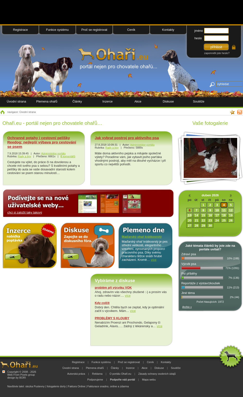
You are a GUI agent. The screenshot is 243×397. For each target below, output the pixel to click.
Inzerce (108, 101)
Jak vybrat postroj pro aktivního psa (127, 138)
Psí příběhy (189, 273)
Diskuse (168, 101)
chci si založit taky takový (24, 212)
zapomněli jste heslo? (217, 53)
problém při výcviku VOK (113, 287)
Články (77, 101)
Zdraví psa (188, 254)
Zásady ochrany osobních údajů (157, 373)
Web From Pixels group (21, 374)
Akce (137, 101)
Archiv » (187, 306)
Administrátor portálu (53, 153)
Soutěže (198, 101)
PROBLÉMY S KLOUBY (112, 318)
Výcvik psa (188, 264)
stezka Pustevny (34, 386)
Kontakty (168, 30)
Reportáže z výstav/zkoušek (200, 283)
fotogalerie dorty (56, 386)
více (153, 260)
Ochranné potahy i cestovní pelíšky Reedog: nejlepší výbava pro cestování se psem (41, 142)
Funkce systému (57, 30)
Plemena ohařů (46, 101)
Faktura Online (76, 386)
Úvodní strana (16, 101)
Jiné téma (188, 293)
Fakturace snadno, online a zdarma (108, 386)
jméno (198, 30)
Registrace (20, 30)
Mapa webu (149, 379)
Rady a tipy (24, 156)
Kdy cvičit (102, 303)
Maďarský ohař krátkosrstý (142, 236)
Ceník (131, 30)
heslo (198, 38)
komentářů (68, 156)
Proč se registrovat (94, 30)
